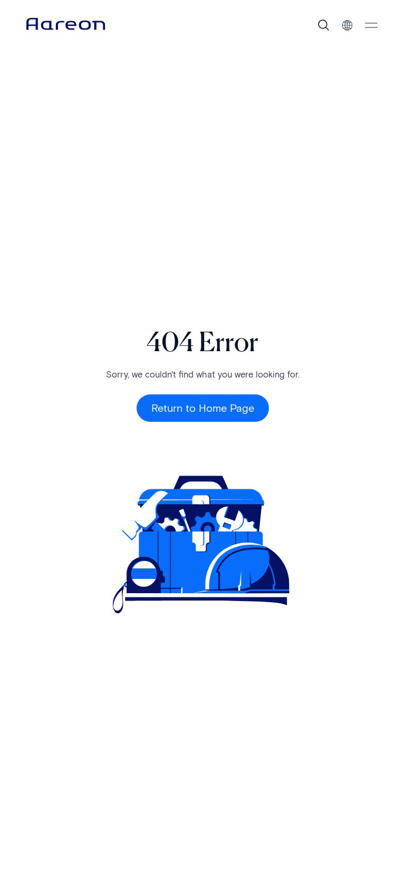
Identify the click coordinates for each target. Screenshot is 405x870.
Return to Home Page (202, 408)
